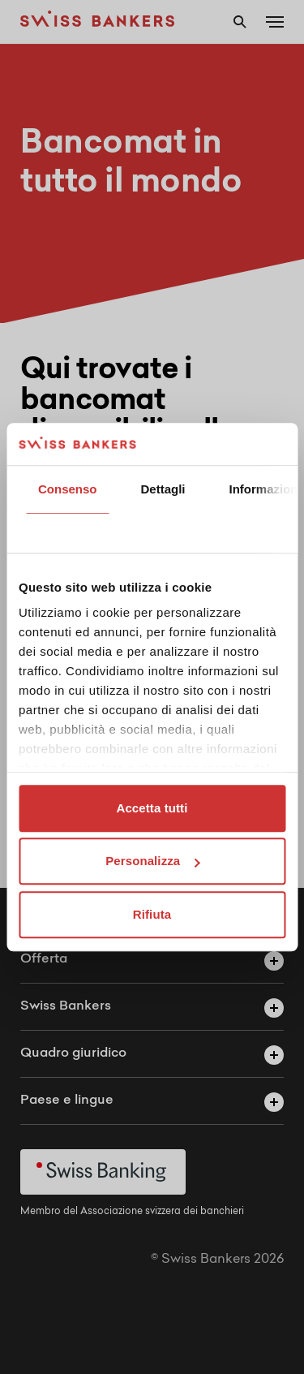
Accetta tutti (152, 808)
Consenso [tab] (67, 489)
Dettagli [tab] (163, 489)
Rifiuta (152, 914)
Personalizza (152, 861)
